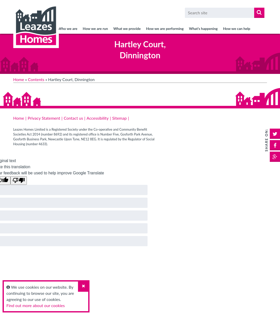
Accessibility (98, 118)
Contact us (73, 118)
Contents (36, 79)
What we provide (127, 28)
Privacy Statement (44, 118)
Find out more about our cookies (35, 305)
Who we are (67, 28)
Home (18, 79)
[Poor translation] (18, 180)
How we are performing (165, 28)
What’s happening (203, 28)
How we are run (95, 28)
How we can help (236, 28)
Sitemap (119, 118)
